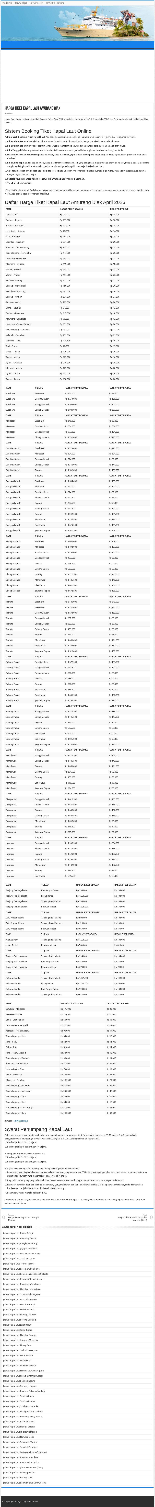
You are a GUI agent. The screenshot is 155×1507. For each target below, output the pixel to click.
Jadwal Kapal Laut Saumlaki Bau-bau (20, 1447)
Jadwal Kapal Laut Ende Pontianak (19, 1309)
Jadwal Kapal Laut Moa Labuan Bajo (20, 1299)
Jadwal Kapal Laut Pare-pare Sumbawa (21, 1269)
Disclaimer (7, 3)
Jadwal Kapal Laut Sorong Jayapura (19, 1386)
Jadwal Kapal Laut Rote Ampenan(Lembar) (23, 1416)
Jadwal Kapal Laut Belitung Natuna (19, 1381)
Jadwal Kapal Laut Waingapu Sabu (19, 1472)
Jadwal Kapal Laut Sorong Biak (17, 1477)
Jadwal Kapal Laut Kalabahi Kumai (19, 1421)
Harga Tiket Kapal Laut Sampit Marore (25, 1217)
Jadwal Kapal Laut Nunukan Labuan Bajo (22, 1289)
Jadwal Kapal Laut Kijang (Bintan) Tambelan (23, 1411)
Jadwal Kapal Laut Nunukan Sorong (19, 1335)
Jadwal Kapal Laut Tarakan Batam (18, 1396)
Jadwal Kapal (21, 3)
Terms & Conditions (55, 3)
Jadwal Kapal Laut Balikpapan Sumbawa (22, 1284)
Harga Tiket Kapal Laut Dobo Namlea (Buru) (130, 1217)
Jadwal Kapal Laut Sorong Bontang (19, 1320)
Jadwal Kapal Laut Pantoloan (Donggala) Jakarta (25, 1274)
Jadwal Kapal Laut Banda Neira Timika (21, 1462)
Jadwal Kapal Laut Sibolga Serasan (19, 1427)
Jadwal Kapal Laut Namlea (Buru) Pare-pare (23, 1370)
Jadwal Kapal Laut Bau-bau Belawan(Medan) (24, 1391)
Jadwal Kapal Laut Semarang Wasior (20, 1442)
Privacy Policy (36, 3)
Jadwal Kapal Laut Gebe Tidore (17, 1330)
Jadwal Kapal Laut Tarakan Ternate (19, 1258)
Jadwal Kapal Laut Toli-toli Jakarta (19, 1264)
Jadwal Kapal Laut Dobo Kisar (17, 1360)
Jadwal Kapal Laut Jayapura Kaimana (20, 1248)
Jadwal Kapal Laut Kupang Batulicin (19, 1314)
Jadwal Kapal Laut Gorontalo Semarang (21, 1253)
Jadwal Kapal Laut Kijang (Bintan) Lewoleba (23, 1376)
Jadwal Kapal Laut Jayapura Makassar (20, 1340)
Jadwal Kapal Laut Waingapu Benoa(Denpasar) (25, 1452)
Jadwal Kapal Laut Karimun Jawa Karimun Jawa (24, 1483)
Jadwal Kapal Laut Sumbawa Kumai (19, 1365)
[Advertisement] (77, 77)
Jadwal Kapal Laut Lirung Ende (17, 1345)
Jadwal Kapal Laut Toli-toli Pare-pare (20, 1350)
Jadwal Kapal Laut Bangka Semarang (20, 1243)
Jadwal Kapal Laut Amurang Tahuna (19, 1238)
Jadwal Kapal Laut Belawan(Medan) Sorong (23, 1279)
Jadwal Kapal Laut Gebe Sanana (18, 1355)
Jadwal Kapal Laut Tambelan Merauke (20, 1406)
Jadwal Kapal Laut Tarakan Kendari (19, 1401)
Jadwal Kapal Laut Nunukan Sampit (19, 1304)
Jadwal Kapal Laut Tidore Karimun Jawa (21, 1294)
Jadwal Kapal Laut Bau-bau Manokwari (21, 1457)
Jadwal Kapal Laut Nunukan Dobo (18, 1437)
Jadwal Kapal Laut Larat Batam (17, 1325)
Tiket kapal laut (20, 1121)
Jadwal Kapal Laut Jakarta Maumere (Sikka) (23, 1467)
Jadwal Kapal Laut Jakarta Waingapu (20, 1432)
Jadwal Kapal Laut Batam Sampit (18, 1233)
